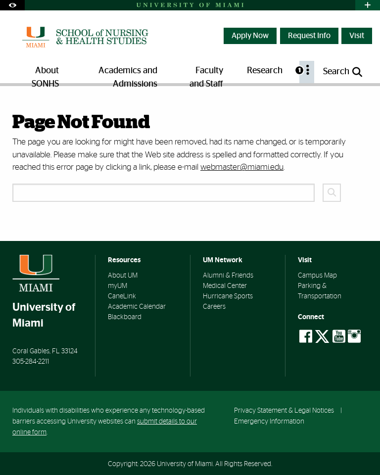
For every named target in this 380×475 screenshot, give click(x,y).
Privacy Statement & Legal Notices (284, 410)
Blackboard (125, 317)
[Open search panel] (343, 72)
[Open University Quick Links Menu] (367, 5)
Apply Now (250, 36)
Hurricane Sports (228, 296)
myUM (117, 286)
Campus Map (317, 275)
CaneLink (122, 296)
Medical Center (225, 286)
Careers (214, 306)
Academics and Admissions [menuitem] (127, 74)
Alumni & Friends (228, 275)
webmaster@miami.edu (242, 167)
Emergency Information (269, 421)
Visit (356, 36)
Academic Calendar (137, 306)
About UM (123, 275)
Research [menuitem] (265, 70)
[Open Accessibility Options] (12, 5)
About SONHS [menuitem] (45, 74)
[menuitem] (306, 72)
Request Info (309, 36)
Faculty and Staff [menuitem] (206, 74)
